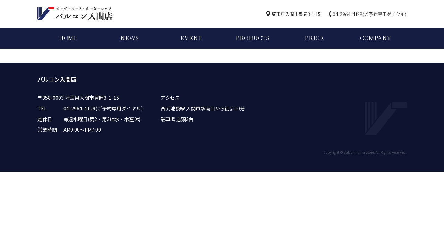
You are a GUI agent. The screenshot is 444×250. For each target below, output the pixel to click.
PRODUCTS (253, 38)
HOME (68, 38)
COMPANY (375, 38)
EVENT (191, 38)
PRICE (314, 38)
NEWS (129, 38)
